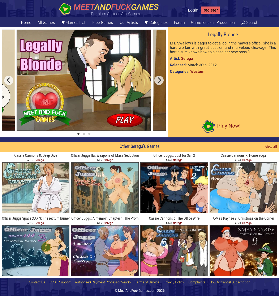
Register (210, 10)
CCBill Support (60, 282)
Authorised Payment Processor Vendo (103, 282)
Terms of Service (147, 282)
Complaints (196, 282)
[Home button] (110, 9)
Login (193, 10)
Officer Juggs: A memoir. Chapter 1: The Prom (105, 218)
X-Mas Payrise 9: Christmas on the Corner (243, 218)
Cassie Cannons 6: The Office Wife (174, 218)
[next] (159, 80)
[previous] (8, 80)
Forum (179, 22)
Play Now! (228, 126)
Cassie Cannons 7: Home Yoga (243, 155)
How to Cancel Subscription (230, 282)
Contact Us (37, 282)
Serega (187, 58)
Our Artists (129, 22)
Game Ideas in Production (213, 22)
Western (197, 71)
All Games (46, 22)
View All (271, 147)
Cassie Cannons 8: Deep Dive (35, 155)
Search (252, 22)
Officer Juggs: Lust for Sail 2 (174, 155)
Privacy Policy (173, 282)
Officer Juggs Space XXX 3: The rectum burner (36, 218)
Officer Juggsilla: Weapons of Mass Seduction (105, 155)
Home (26, 22)
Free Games (102, 22)
